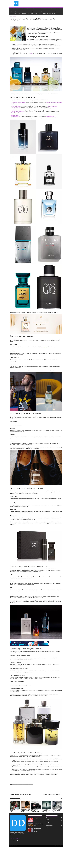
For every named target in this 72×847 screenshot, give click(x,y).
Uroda (47, 11)
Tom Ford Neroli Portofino (16, 110)
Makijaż (50, 11)
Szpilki (16, 11)
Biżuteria (38, 11)
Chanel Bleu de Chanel (16, 106)
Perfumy (53, 13)
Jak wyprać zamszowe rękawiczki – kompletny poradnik (38, 829)
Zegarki (19, 13)
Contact (61, 845)
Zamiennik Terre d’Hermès (49, 116)
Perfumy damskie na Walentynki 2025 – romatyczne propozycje (35, 810)
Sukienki (36, 8)
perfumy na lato (23, 784)
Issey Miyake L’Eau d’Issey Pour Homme (19, 108)
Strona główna (12, 15)
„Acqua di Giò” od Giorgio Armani (18, 111)
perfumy (31, 53)
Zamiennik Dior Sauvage (48, 105)
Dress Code (45, 8)
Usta (11, 13)
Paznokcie (49, 13)
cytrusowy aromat (45, 346)
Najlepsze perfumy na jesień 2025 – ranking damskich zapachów (25, 810)
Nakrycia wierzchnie (25, 11)
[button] (61, 11)
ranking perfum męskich (29, 784)
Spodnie (57, 8)
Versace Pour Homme (16, 107)
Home (32, 13)
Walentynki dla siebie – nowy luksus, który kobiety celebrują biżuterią (39, 819)
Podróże (15, 13)
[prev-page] (60, 798)
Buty (32, 8)
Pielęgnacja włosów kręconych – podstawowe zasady (20, 794)
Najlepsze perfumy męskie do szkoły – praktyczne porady (56, 810)
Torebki (40, 8)
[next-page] (61, 798)
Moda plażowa (32, 11)
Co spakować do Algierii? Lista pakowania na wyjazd (38, 824)
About (58, 845)
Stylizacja (15, 8)
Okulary (54, 11)
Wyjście (12, 11)
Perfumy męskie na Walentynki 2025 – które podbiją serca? (46, 810)
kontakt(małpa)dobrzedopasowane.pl (15, 838)
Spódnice (42, 11)
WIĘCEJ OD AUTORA (24, 798)
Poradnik (20, 8)
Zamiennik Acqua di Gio (15, 112)
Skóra (58, 11)
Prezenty (44, 13)
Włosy (28, 13)
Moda (12, 8)
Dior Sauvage (14, 105)
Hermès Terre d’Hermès (16, 116)
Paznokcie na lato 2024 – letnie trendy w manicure (52, 794)
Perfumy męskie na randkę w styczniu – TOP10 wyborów (14, 810)
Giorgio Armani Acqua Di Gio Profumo (18, 102)
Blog (55, 845)
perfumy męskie (14, 339)
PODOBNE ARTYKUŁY (15, 798)
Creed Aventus (15, 117)
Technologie (24, 13)
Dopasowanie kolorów (26, 8)
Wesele (19, 11)
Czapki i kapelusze (51, 8)
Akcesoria (35, 831)
